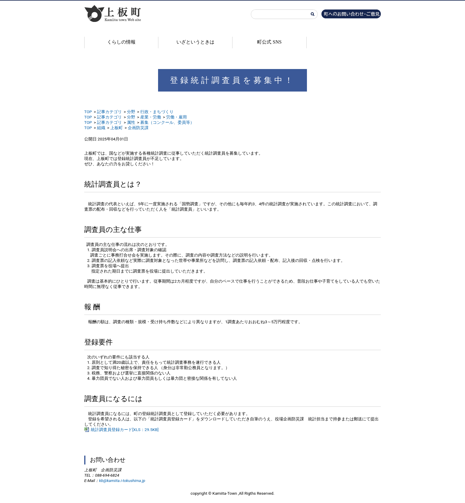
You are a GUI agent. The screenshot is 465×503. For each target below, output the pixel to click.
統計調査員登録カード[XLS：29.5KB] (125, 429)
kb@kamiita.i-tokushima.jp (122, 480)
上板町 (116, 127)
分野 (131, 111)
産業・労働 (150, 117)
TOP (88, 111)
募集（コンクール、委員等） (167, 122)
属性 (131, 122)
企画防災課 (138, 127)
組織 (101, 127)
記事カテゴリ (109, 111)
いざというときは (195, 42)
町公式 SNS (269, 42)
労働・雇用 (176, 117)
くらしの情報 (121, 42)
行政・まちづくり (156, 111)
